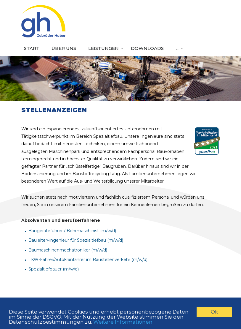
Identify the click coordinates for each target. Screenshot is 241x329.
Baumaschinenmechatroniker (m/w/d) (67, 250)
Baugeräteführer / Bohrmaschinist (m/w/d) (72, 230)
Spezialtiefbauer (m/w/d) (53, 269)
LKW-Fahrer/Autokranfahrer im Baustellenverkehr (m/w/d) (87, 259)
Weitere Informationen (122, 322)
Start (31, 48)
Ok (214, 312)
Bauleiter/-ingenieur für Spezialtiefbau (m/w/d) (75, 240)
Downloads (147, 48)
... (177, 48)
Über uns (64, 48)
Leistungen (103, 48)
